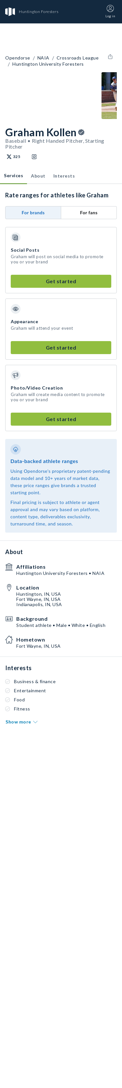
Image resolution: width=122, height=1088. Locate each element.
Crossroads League (78, 57)
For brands (33, 212)
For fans (89, 212)
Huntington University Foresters (48, 64)
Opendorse (17, 57)
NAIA (43, 57)
